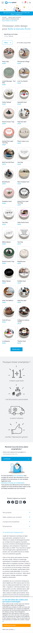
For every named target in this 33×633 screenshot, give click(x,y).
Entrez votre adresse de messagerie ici (14, 452)
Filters (6, 43)
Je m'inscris (6, 459)
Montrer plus (16, 349)
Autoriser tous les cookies (9, 625)
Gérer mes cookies (8, 629)
